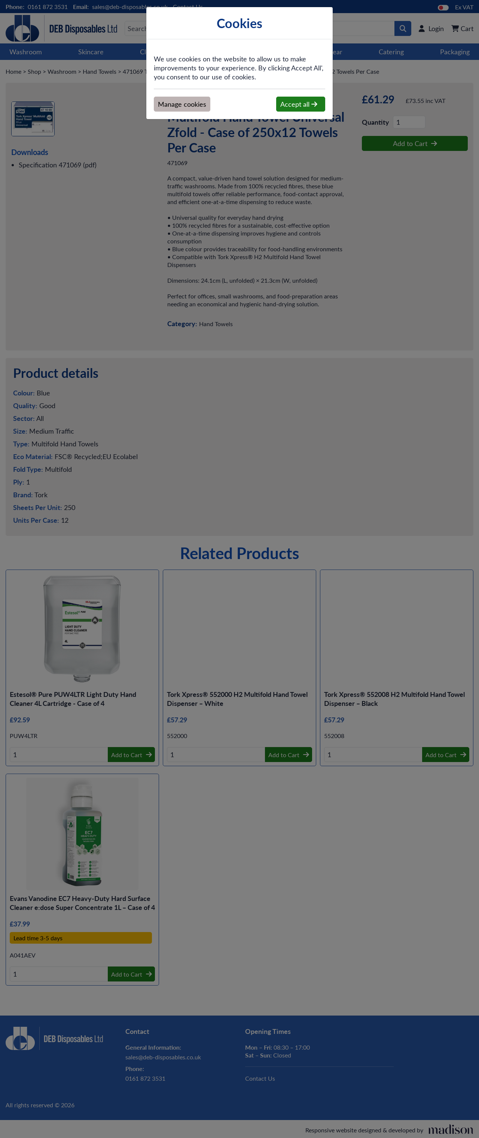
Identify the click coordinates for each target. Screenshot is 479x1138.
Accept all (298, 104)
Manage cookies (182, 104)
